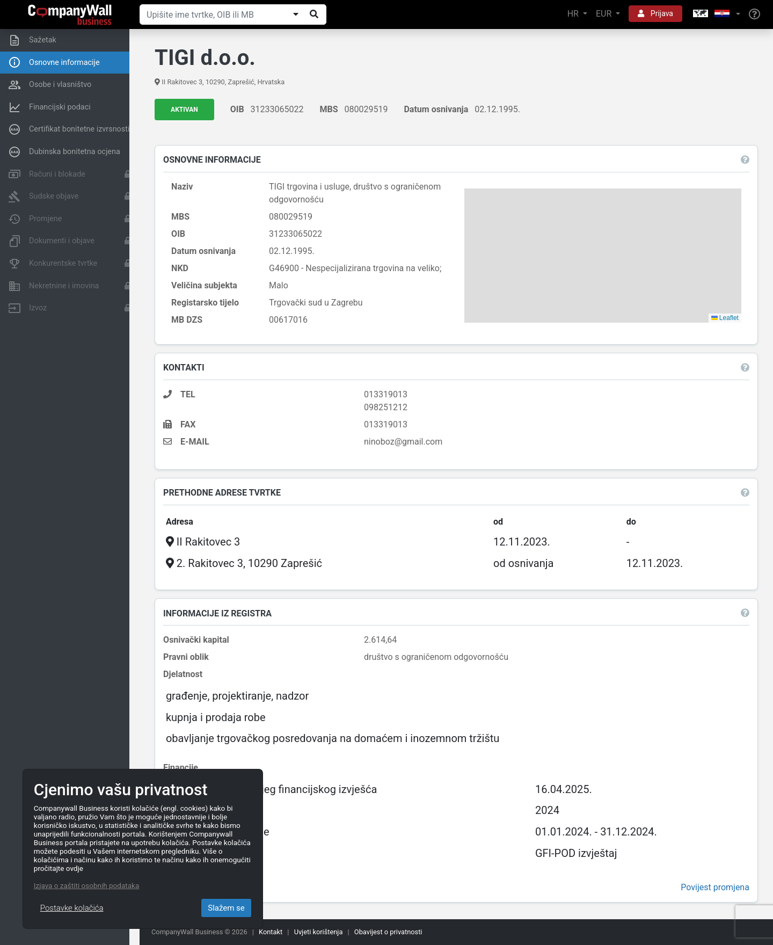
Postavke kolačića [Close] (72, 908)
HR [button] (574, 14)
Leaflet (724, 318)
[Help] (754, 14)
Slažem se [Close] (226, 908)
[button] (716, 14)
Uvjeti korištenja (318, 932)
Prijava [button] (655, 13)
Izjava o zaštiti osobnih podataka (86, 885)
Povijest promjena (714, 888)
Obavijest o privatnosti (388, 932)
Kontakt (270, 932)
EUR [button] (605, 14)
